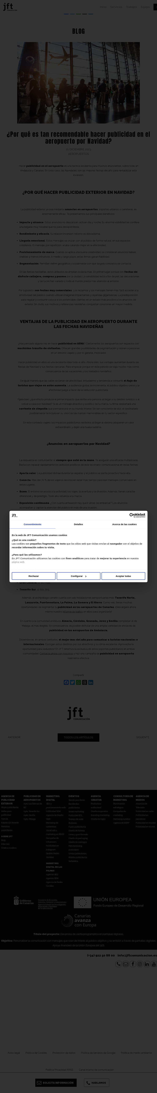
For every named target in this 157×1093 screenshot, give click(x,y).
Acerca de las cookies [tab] (124, 524)
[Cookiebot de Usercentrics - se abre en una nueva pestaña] (131, 515)
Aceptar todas (123, 576)
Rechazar (34, 576)
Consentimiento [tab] (32, 524)
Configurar (78, 576)
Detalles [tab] (78, 524)
